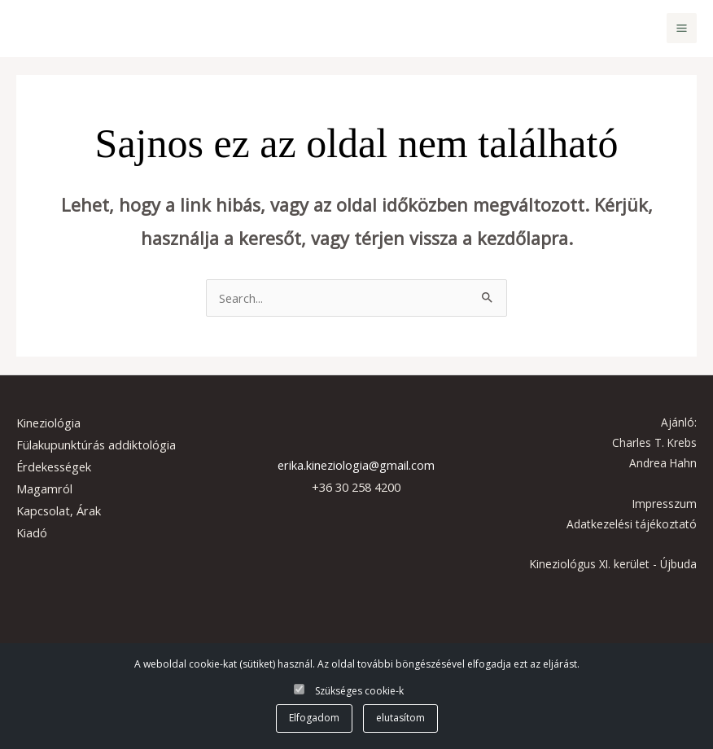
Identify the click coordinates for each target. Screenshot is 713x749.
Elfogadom (314, 718)
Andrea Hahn (663, 463)
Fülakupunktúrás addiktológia (96, 444)
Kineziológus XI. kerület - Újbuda (613, 564)
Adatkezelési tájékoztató (631, 524)
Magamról (44, 488)
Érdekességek (53, 466)
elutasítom (400, 718)
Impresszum (664, 503)
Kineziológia (48, 422)
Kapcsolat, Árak (58, 510)
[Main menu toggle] (682, 28)
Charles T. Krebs (654, 442)
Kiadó (31, 532)
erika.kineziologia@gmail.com (356, 465)
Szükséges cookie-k (359, 691)
